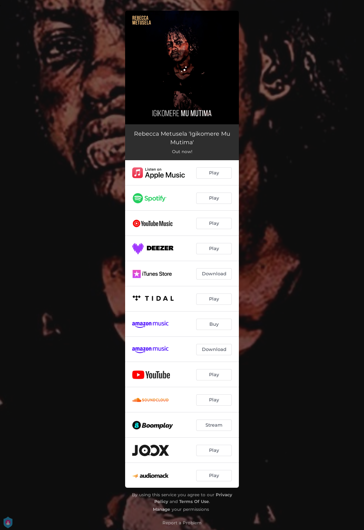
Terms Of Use (194, 501)
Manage (161, 509)
